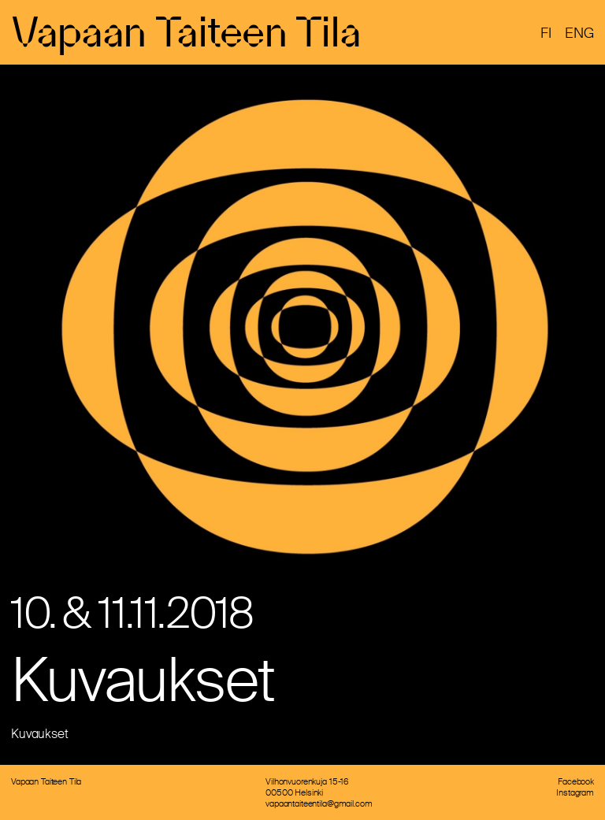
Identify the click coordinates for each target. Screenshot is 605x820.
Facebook (576, 781)
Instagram (575, 792)
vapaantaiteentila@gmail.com (318, 803)
